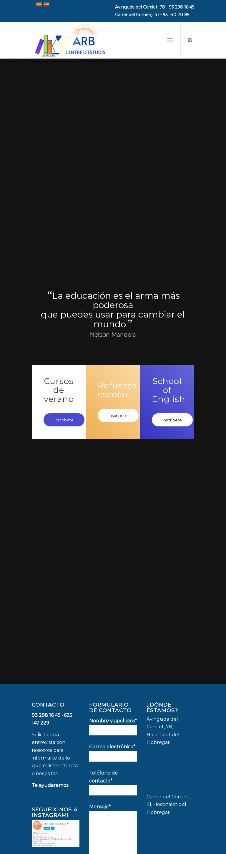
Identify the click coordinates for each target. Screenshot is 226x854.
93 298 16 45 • (48, 715)
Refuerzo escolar (117, 390)
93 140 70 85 (176, 14)
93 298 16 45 (181, 7)
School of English (168, 390)
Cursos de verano (59, 390)
